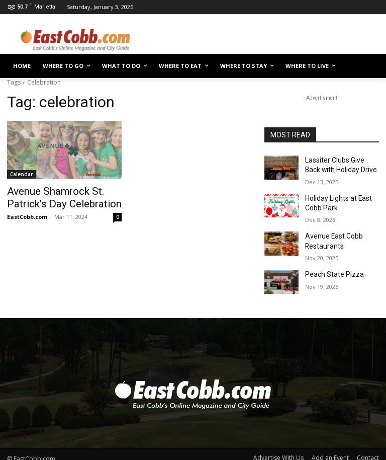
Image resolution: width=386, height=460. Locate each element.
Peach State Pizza (330, 266)
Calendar (21, 174)
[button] (367, 66)
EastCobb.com (27, 214)
